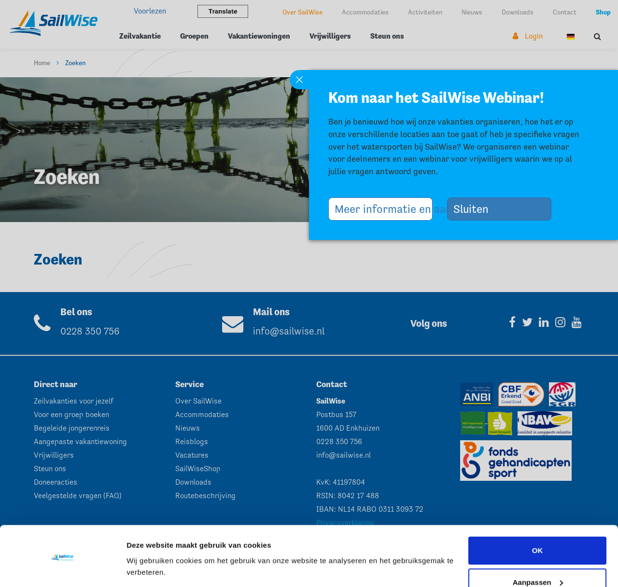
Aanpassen (538, 551)
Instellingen (147, 568)
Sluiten (474, 209)
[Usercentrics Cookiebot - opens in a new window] (62, 568)
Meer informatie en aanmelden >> (384, 209)
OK (537, 520)
